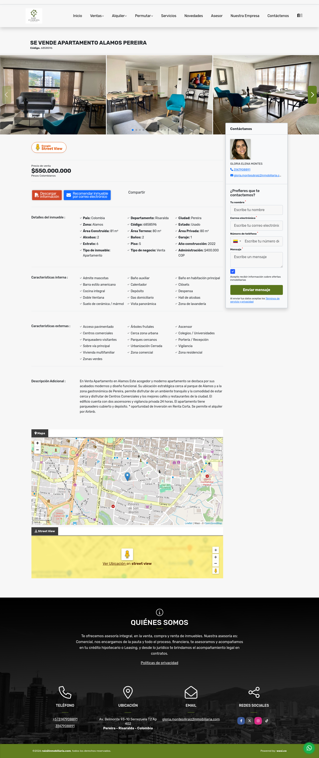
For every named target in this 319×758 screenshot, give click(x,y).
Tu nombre (238, 202)
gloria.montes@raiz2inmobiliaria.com (259, 175)
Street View (49, 147)
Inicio (77, 16)
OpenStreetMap (213, 523)
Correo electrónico (243, 218)
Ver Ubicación (114, 563)
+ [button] (37, 443)
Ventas (95, 16)
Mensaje (236, 249)
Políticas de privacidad (159, 663)
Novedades (193, 16)
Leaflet (188, 523)
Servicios (168, 16)
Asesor (216, 16)
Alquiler (118, 16)
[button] (133, 130)
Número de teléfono (244, 233)
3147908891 (242, 169)
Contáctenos (278, 16)
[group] (53, 94)
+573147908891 (65, 719)
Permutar (143, 16)
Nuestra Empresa (245, 16)
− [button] (37, 450)
